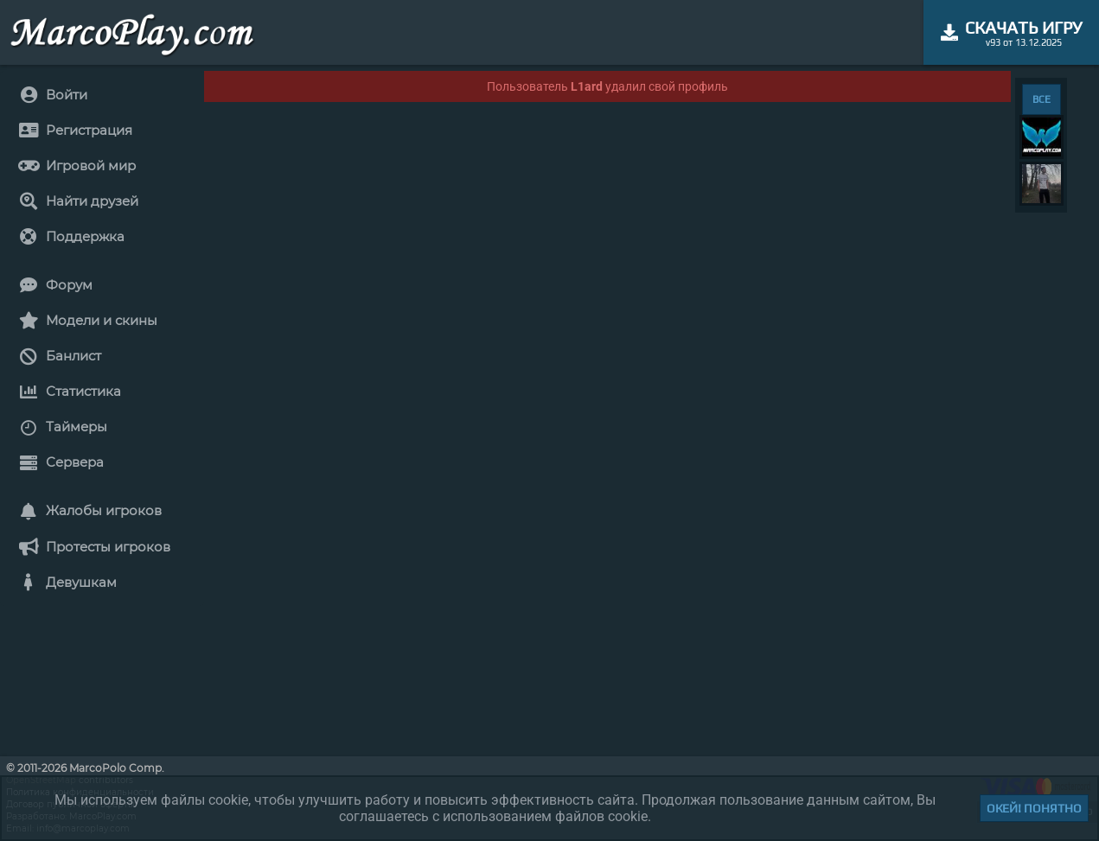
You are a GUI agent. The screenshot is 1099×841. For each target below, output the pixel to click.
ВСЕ (1041, 99)
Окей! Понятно (1034, 808)
